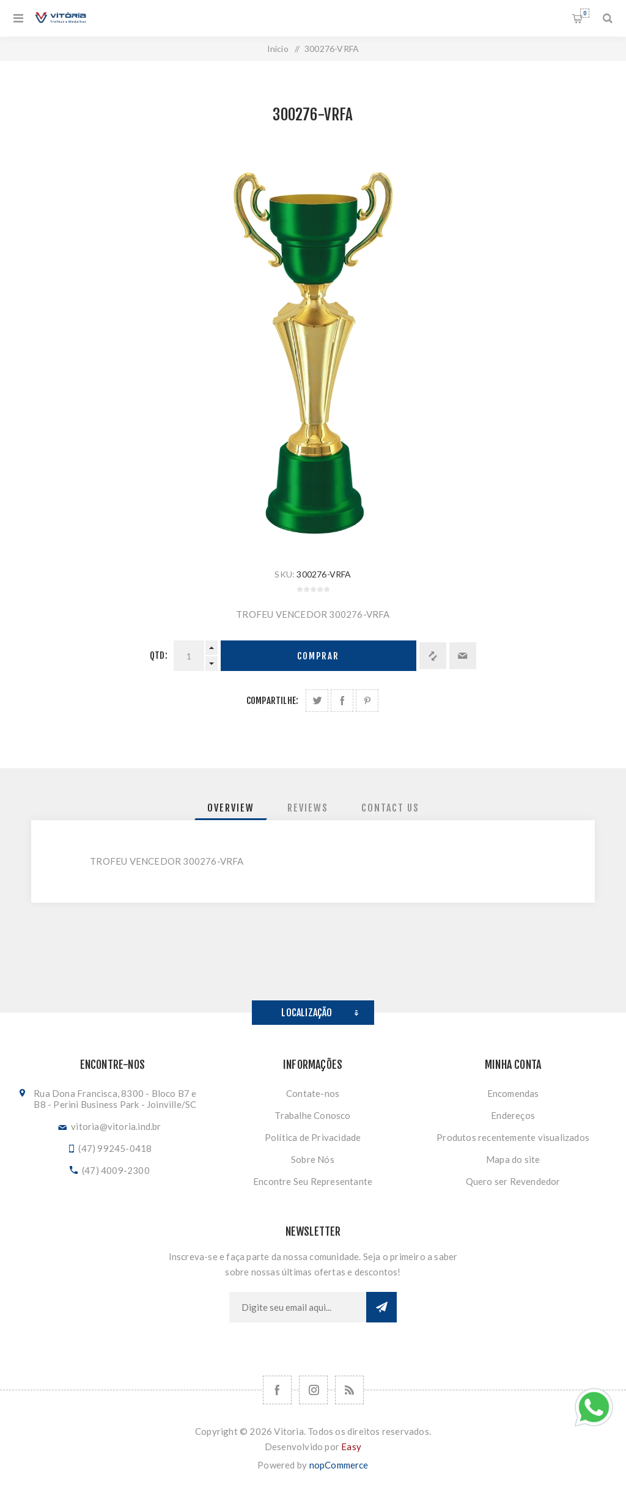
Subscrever (381, 1307)
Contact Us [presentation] (390, 808)
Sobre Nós (312, 1159)
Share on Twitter (317, 700)
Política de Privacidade (313, 1137)
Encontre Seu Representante (312, 1181)
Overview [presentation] (230, 808)
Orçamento (584, 13)
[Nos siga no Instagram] (313, 1390)
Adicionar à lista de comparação (432, 655)
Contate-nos (312, 1093)
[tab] (231, 808)
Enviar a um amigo (462, 655)
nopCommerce (339, 1464)
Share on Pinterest (367, 700)
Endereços (513, 1115)
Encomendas (513, 1093)
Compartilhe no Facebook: (342, 700)
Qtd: (159, 655)
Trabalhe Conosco (312, 1115)
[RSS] (349, 1390)
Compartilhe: (272, 700)
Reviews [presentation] (307, 808)
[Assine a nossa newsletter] (297, 1307)
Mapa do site (513, 1159)
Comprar (318, 656)
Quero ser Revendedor (513, 1181)
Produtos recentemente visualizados (512, 1137)
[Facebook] (277, 1390)
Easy (351, 1446)
